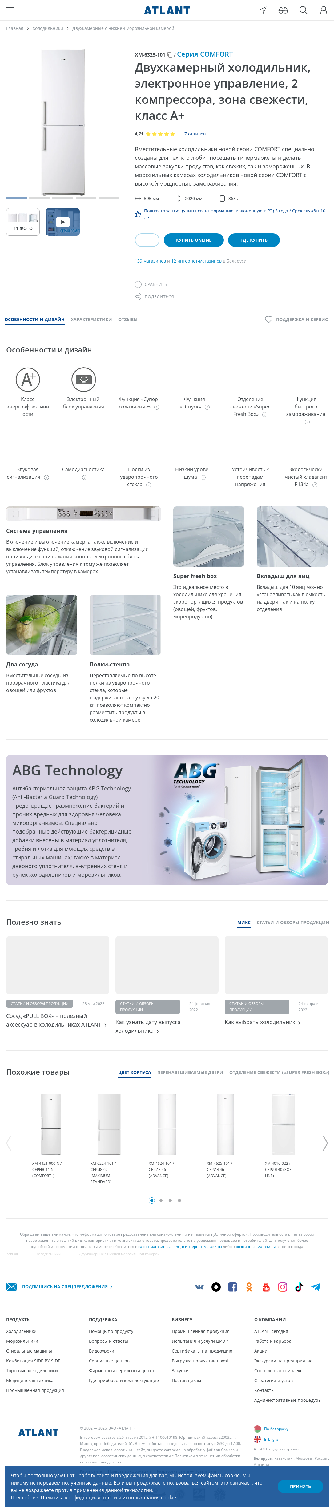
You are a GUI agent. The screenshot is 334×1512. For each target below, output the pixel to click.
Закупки (180, 1370)
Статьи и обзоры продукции (293, 922)
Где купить (254, 240)
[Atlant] (167, 10)
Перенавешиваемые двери (190, 1072)
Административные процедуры (288, 1400)
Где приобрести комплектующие (124, 1380)
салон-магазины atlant (158, 1246)
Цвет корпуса (134, 1072)
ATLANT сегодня (271, 1331)
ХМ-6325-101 (150, 54)
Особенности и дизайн (35, 319)
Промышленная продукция (35, 1390)
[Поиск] (303, 10)
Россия (321, 1458)
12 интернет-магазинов (197, 261)
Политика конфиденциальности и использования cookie (108, 1497)
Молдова (304, 1458)
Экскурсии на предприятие (283, 1361)
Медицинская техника (30, 1380)
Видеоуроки (101, 1351)
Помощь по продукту (111, 1331)
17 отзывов (194, 134)
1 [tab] (152, 1200)
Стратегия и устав (273, 1380)
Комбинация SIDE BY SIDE (33, 1361)
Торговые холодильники (32, 1370)
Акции (261, 1351)
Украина (261, 1464)
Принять (300, 1486)
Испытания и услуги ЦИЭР (200, 1341)
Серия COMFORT (205, 53)
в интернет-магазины (202, 1246)
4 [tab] (179, 1200)
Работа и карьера (273, 1341)
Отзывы (128, 319)
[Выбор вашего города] (263, 10)
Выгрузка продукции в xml (200, 1361)
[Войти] (324, 10)
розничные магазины (256, 1246)
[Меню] (10, 10)
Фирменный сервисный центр (121, 1370)
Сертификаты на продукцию (202, 1351)
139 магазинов (151, 261)
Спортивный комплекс (278, 1370)
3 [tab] (170, 1200)
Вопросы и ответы (108, 1341)
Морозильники (22, 1341)
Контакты (264, 1390)
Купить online (193, 240)
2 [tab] (161, 1200)
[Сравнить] (151, 284)
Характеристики (91, 319)
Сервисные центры (110, 1361)
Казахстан (283, 1458)
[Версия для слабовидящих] (283, 10)
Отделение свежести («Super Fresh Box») (279, 1072)
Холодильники (21, 1331)
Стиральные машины (29, 1351)
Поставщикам (186, 1380)
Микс (244, 922)
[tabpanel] (51, 1139)
